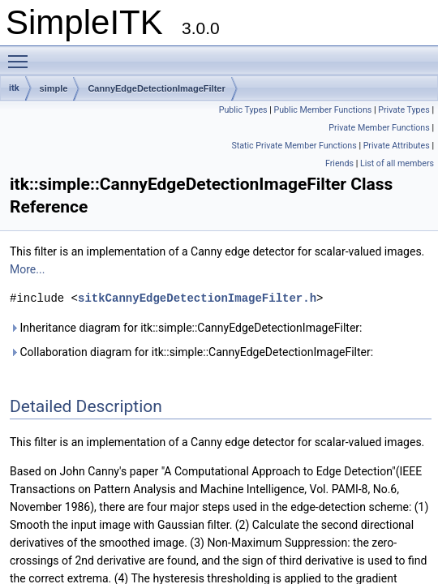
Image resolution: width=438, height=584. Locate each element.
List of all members (397, 163)
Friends (339, 163)
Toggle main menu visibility (22, 54)
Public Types (243, 110)
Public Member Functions (322, 110)
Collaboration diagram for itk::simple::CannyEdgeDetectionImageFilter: (191, 352)
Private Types (404, 110)
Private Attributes (396, 145)
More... (27, 269)
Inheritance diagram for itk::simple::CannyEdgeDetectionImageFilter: (186, 327)
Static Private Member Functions (293, 145)
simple (54, 88)
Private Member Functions (378, 127)
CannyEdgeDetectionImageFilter (156, 88)
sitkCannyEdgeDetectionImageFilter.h (197, 298)
